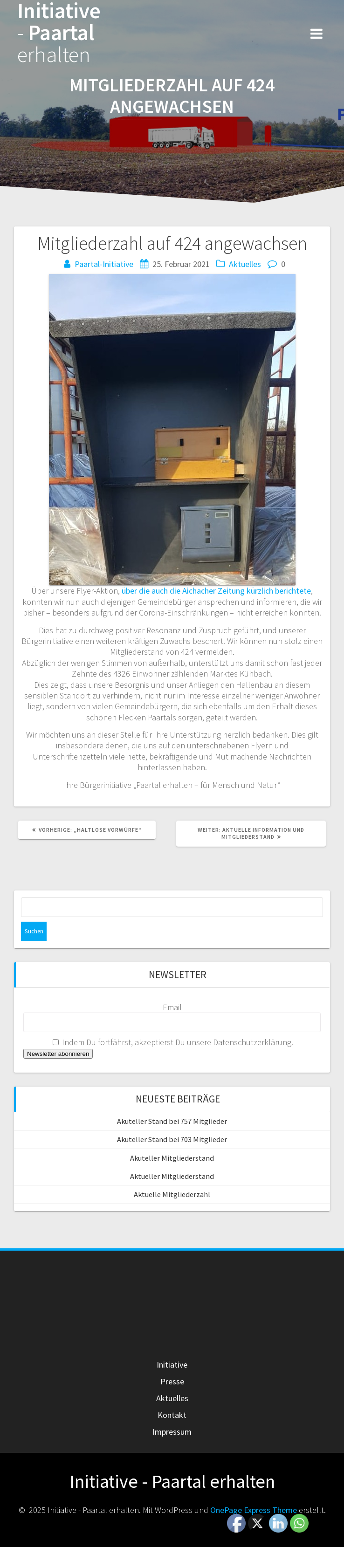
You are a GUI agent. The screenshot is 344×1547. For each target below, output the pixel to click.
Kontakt (172, 1415)
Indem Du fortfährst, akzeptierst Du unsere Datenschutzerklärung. (173, 1042)
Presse (172, 1381)
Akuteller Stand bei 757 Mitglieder (172, 1121)
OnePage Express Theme (253, 1510)
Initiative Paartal (59, 32)
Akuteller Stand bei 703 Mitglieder (172, 1139)
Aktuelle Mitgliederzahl (172, 1194)
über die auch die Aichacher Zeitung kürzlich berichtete (216, 590)
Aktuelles (245, 264)
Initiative (172, 1364)
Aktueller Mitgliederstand (172, 1176)
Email (172, 1007)
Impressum (172, 1431)
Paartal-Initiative (104, 264)
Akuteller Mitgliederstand (172, 1158)
